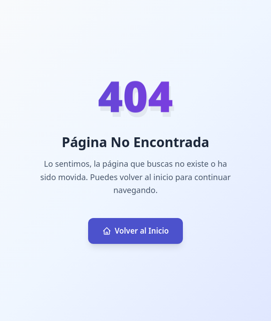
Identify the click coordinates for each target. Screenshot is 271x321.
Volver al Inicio (135, 231)
